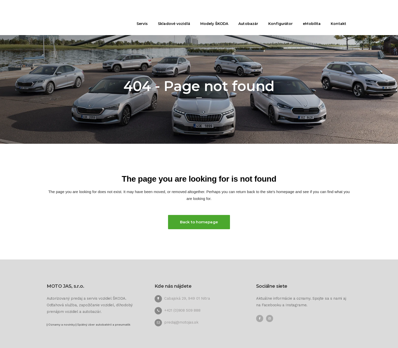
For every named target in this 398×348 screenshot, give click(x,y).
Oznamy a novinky (61, 324)
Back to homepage (199, 222)
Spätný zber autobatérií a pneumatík (103, 324)
